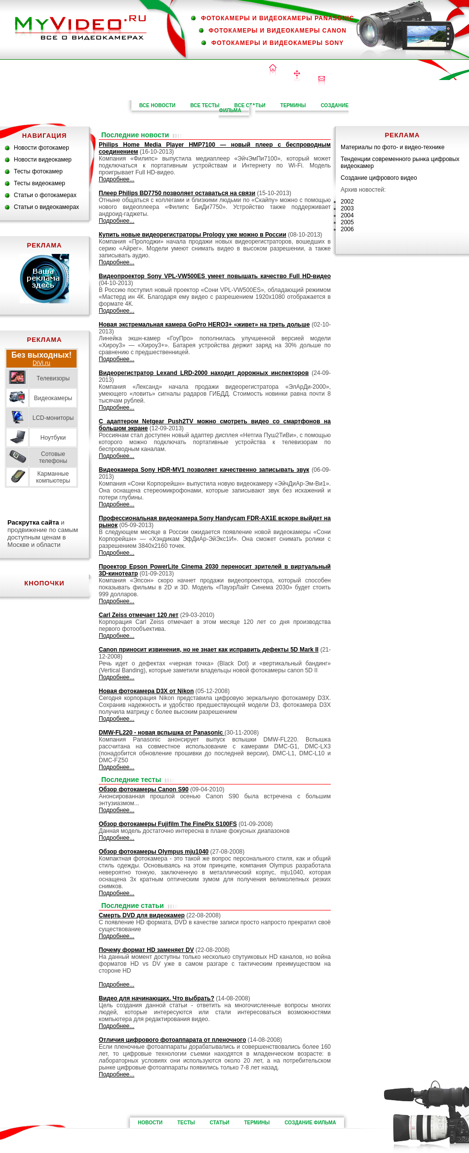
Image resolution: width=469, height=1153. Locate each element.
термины (293, 105)
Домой (272, 71)
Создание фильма (310, 1122)
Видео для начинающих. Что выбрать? (156, 998)
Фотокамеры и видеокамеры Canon (278, 30)
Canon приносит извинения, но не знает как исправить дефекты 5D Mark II (208, 649)
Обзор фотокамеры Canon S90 (144, 789)
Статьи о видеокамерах (46, 207)
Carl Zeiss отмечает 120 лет (138, 615)
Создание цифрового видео (379, 177)
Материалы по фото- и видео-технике (392, 147)
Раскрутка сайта (33, 522)
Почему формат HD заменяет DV (146, 950)
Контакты (321, 80)
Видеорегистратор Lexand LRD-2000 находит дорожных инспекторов (204, 373)
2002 (347, 201)
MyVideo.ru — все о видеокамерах (81, 27)
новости (150, 1122)
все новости (157, 105)
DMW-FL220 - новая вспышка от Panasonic (162, 732)
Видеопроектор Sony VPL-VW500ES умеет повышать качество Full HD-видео (215, 276)
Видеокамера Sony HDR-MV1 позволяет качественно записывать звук (204, 469)
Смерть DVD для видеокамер (142, 915)
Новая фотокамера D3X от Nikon (146, 691)
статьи (220, 1122)
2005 (347, 222)
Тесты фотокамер (38, 171)
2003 (347, 208)
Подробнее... (116, 179)
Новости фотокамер (41, 147)
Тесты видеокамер (39, 183)
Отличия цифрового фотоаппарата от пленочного (172, 1039)
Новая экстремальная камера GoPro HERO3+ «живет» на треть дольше (204, 324)
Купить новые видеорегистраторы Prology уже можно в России (192, 234)
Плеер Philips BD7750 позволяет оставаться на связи (177, 193)
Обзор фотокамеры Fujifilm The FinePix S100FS (168, 824)
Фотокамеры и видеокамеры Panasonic (277, 18)
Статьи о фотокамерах (45, 195)
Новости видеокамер (43, 159)
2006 (347, 229)
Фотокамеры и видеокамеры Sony (277, 43)
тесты (186, 1122)
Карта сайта (297, 76)
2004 (347, 215)
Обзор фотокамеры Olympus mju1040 (154, 851)
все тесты (204, 105)
